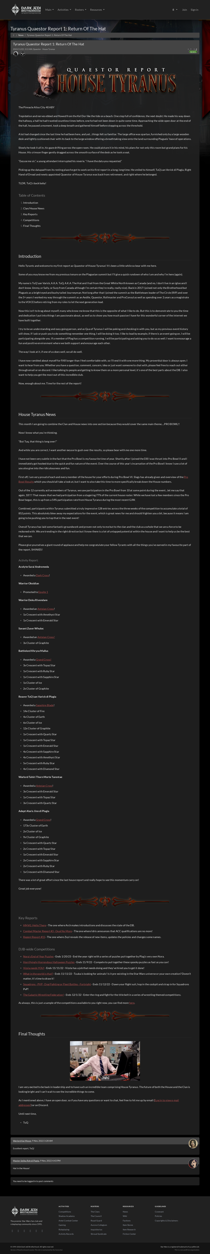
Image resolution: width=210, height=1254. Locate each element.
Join (184, 9)
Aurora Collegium (99, 1225)
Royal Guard (96, 1220)
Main (48, 9)
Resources (96, 9)
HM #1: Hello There (34, 925)
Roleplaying (64, 1229)
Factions (127, 1220)
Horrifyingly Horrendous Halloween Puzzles (49, 962)
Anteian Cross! (46, 637)
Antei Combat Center (68, 1220)
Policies (158, 1216)
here (131, 1002)
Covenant (159, 1211)
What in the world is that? (38, 973)
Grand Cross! (43, 659)
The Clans (95, 1211)
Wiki (125, 1216)
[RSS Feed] (42, 1231)
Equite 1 (43, 592)
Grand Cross (43, 819)
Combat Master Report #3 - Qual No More (47, 931)
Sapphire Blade (45, 705)
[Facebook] (24, 1231)
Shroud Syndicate (98, 1234)
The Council (96, 1216)
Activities (63, 9)
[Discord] (12, 1231)
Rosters (79, 9)
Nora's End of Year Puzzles (38, 956)
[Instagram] (30, 1231)
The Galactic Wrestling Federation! (43, 994)
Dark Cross (42, 575)
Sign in (194, 9)
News (125, 1211)
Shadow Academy (67, 1216)
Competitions (65, 1211)
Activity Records (66, 1234)
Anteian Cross (45, 608)
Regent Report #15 (34, 937)
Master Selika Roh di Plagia (26, 1160)
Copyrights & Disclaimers (166, 1220)
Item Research (129, 1229)
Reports (193, 52)
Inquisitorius (96, 1229)
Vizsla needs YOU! (33, 968)
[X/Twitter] (36, 1231)
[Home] (13, 35)
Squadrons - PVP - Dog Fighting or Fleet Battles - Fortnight (57, 984)
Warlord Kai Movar (22, 1140)
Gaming (62, 1225)
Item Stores (128, 1225)
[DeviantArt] (18, 1231)
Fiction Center (129, 1234)
